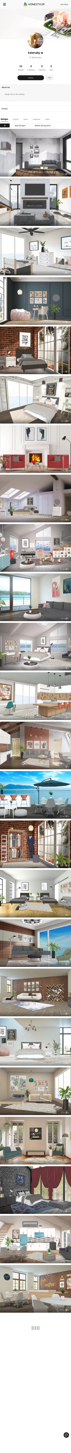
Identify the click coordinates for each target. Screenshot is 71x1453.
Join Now (64, 4)
